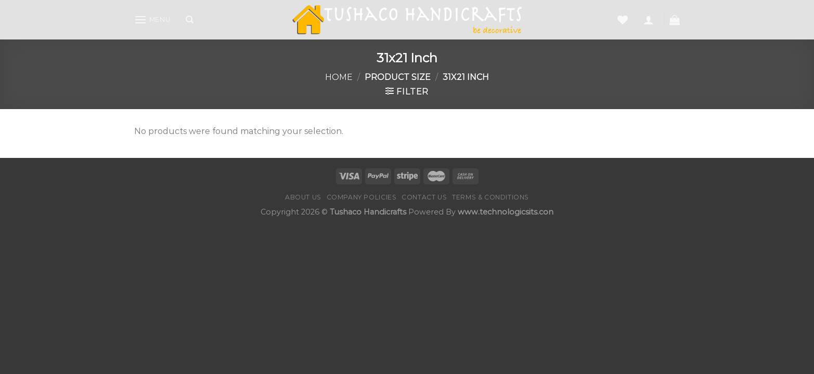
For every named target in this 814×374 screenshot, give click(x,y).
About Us (303, 197)
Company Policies (362, 197)
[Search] (189, 20)
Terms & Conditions (490, 197)
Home (339, 77)
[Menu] (152, 19)
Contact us (424, 197)
